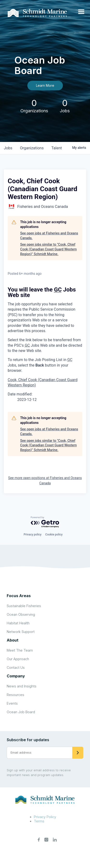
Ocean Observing (21, 614)
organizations (32, 148)
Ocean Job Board (21, 712)
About (12, 640)
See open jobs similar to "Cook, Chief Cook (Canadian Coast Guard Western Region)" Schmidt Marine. (48, 249)
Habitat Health (18, 623)
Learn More (45, 85)
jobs (8, 148)
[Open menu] (81, 12)
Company (16, 676)
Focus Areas (19, 595)
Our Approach (18, 659)
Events (12, 703)
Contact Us (16, 667)
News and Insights (21, 686)
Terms (39, 821)
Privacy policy (32, 534)
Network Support (21, 632)
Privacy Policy (45, 817)
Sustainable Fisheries (24, 606)
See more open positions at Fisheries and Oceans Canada (45, 480)
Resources (15, 695)
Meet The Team (20, 650)
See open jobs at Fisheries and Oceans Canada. (49, 235)
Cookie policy (54, 534)
